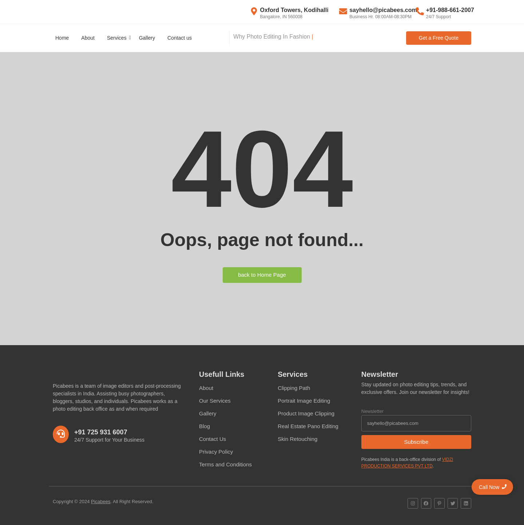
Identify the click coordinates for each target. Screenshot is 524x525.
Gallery (147, 38)
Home (62, 38)
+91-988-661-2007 (450, 10)
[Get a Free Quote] (438, 38)
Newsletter (372, 411)
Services (118, 38)
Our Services (215, 401)
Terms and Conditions (225, 464)
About (88, 38)
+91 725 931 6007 (100, 432)
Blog (204, 426)
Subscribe (416, 442)
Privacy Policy (216, 452)
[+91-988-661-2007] (420, 12)
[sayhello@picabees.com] (343, 12)
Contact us (179, 38)
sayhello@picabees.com (383, 10)
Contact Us (212, 439)
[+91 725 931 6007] (61, 434)
